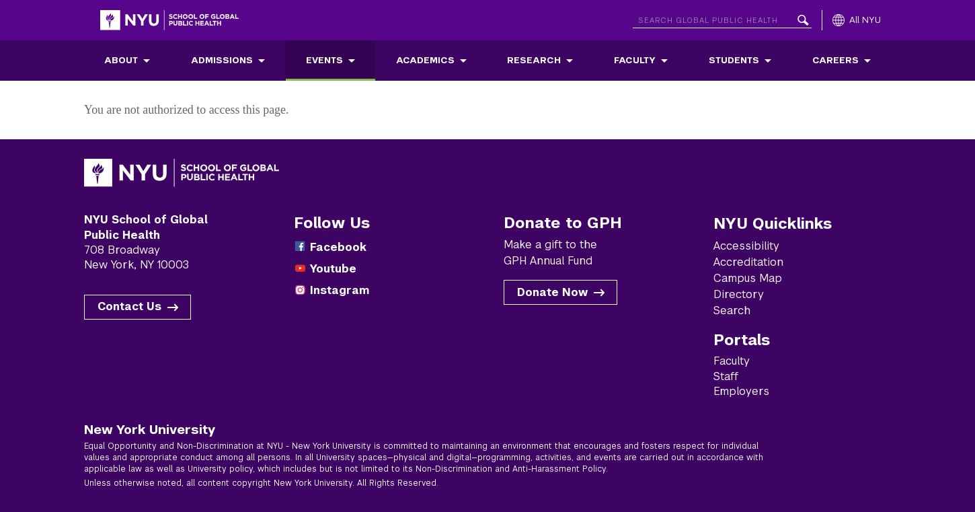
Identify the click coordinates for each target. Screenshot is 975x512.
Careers (835, 60)
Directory (738, 294)
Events (324, 60)
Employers (741, 391)
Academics (425, 60)
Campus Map (747, 278)
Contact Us (129, 306)
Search (731, 310)
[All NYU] (856, 20)
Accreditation (748, 262)
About (121, 60)
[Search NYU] (722, 17)
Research (534, 60)
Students (734, 60)
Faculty (635, 60)
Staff (725, 376)
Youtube (333, 269)
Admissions (222, 60)
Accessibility (746, 246)
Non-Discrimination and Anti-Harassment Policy (511, 469)
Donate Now (552, 292)
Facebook (338, 247)
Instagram (339, 290)
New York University (149, 429)
